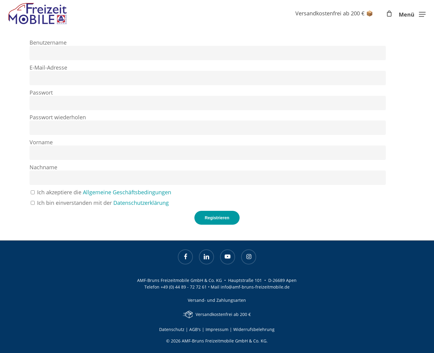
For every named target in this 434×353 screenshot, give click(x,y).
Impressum (218, 329)
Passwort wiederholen (58, 117)
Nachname (43, 167)
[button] (412, 13)
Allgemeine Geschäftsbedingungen (127, 192)
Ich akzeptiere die (101, 192)
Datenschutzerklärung (141, 202)
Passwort (41, 92)
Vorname (41, 142)
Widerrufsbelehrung (254, 329)
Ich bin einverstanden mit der (100, 202)
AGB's (195, 329)
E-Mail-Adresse (48, 67)
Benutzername (48, 42)
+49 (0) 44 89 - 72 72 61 (184, 287)
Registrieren (217, 217)
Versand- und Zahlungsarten (217, 300)
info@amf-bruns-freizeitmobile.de (255, 287)
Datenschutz (171, 329)
